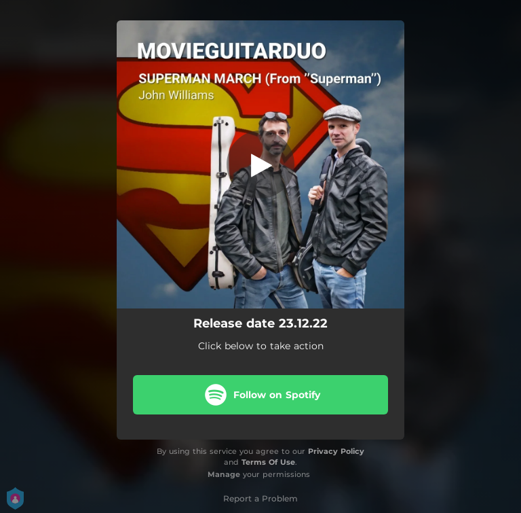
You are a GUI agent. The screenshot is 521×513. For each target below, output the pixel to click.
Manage (224, 474)
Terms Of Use (268, 462)
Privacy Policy (336, 451)
